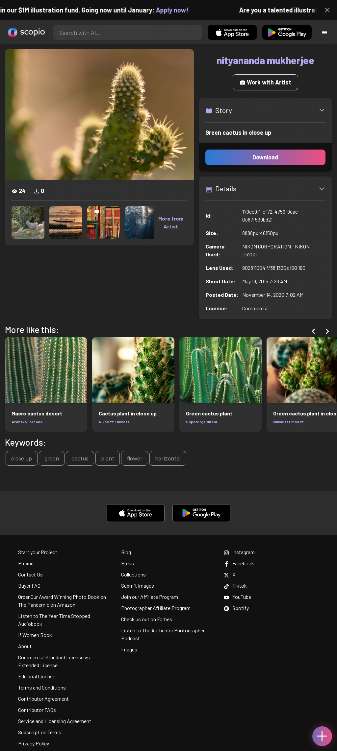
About (25, 646)
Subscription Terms (39, 732)
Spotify (236, 608)
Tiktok (235, 585)
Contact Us (30, 574)
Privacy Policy (33, 743)
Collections (133, 574)
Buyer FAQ (29, 585)
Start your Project (37, 552)
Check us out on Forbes (146, 619)
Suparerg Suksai (201, 421)
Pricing (26, 563)
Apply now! (177, 10)
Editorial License (36, 676)
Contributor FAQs (37, 710)
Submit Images (137, 585)
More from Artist (170, 222)
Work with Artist (265, 82)
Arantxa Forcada (27, 421)
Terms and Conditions (42, 687)
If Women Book (35, 635)
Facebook (239, 563)
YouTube (237, 597)
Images (129, 649)
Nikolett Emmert (114, 421)
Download (265, 157)
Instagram (239, 552)
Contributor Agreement (43, 698)
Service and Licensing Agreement (54, 721)
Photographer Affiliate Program (156, 608)
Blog (126, 552)
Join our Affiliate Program (149, 597)
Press (127, 563)
